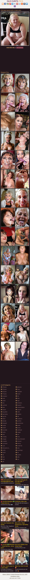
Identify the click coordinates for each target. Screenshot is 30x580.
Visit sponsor (20, 47)
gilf (2, 461)
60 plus (4, 391)
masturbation (20, 407)
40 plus (4, 387)
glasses (19, 387)
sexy (18, 436)
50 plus (4, 389)
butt (3, 434)
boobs (3, 425)
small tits (19, 445)
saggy (18, 432)
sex (17, 434)
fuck (3, 459)
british (3, 427)
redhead (19, 430)
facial (3, 452)
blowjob (4, 423)
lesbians (19, 403)
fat (2, 454)
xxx (17, 459)
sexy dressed (20, 439)
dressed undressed (7, 448)
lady (18, 398)
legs (18, 400)
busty (3, 432)
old (17, 416)
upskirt (18, 454)
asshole (4, 405)
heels (18, 394)
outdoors (19, 418)
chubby (4, 436)
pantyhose (19, 423)
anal (3, 398)
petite (18, 425)
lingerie (18, 405)
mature (18, 409)
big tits (3, 416)
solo (18, 448)
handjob (19, 391)
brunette (4, 430)
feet (3, 457)
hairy (18, 389)
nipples (18, 414)
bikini (3, 418)
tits (17, 452)
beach (3, 409)
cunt (3, 445)
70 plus (4, 394)
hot (17, 396)
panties (18, 421)
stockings (19, 450)
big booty (4, 414)
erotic (3, 450)
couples (4, 441)
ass (2, 403)
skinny (18, 443)
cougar (3, 439)
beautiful (4, 412)
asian (3, 400)
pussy (18, 427)
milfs (18, 412)
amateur (4, 396)
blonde (3, 421)
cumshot (4, 443)
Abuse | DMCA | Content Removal (11, 574)
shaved (18, 441)
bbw (3, 407)
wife (18, 457)
